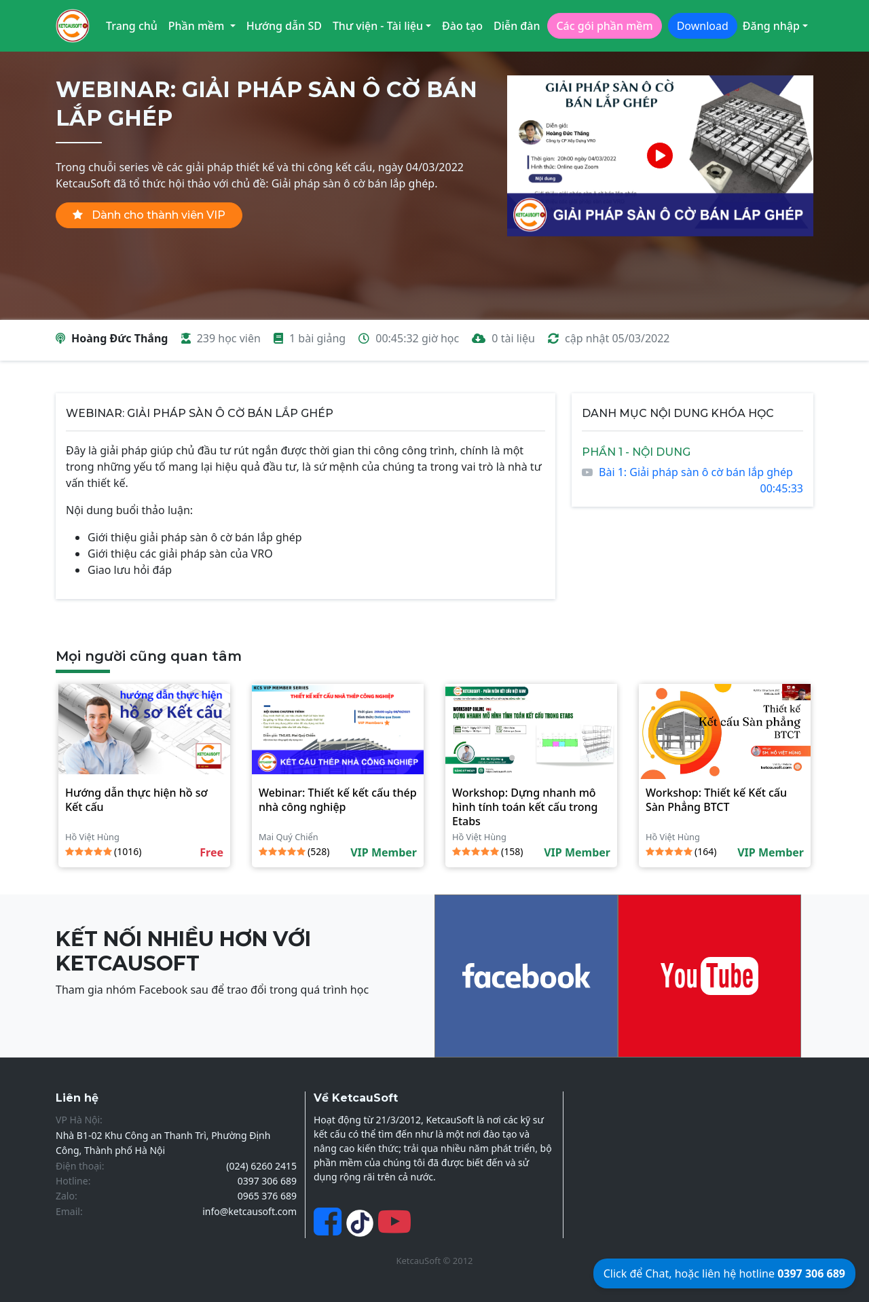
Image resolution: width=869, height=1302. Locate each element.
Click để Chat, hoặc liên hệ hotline (724, 1273)
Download (702, 25)
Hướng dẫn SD (284, 25)
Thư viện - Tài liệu (378, 25)
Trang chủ (132, 25)
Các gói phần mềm (604, 25)
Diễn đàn (517, 25)
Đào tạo (462, 25)
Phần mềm (197, 25)
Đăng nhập (771, 25)
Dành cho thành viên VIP (149, 215)
